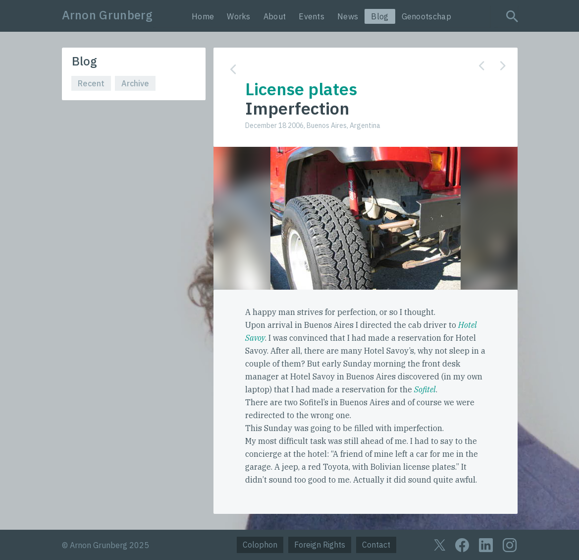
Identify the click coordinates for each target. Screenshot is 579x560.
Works (239, 16)
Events (311, 16)
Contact (376, 545)
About (274, 16)
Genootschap (426, 16)
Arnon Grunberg (107, 15)
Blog (379, 16)
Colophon (260, 545)
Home (203, 16)
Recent (91, 83)
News (347, 16)
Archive (135, 83)
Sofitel (425, 389)
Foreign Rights (319, 545)
